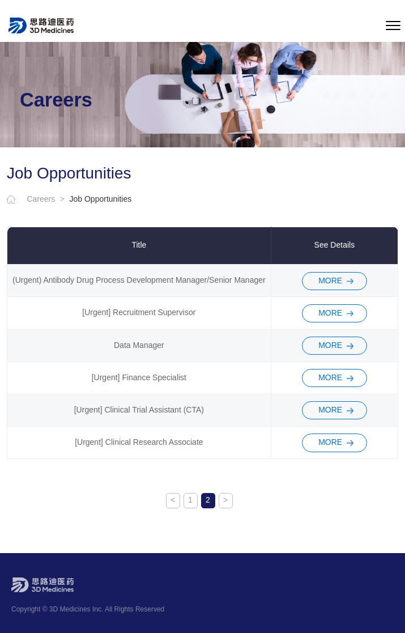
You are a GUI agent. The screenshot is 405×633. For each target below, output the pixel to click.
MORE (330, 281)
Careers (45, 200)
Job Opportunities (101, 200)
